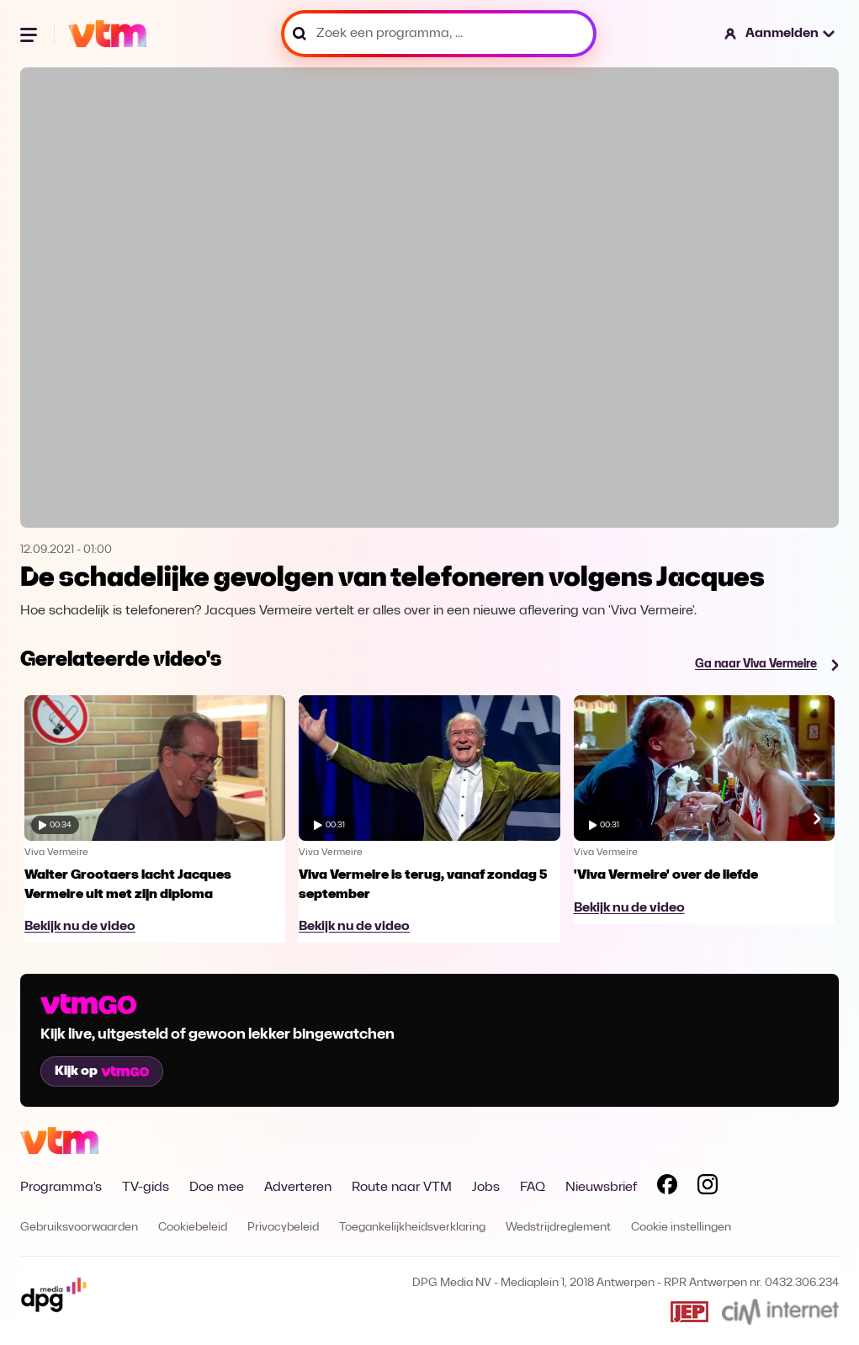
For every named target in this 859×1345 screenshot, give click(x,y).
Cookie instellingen (681, 1227)
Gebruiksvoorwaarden (79, 1227)
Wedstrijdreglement (558, 1227)
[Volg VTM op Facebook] (667, 1187)
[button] (780, 34)
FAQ (532, 1187)
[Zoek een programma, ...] (438, 33)
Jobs (486, 1187)
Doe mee (216, 1187)
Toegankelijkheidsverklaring (412, 1227)
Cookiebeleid (192, 1227)
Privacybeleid (283, 1227)
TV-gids (145, 1187)
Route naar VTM (402, 1187)
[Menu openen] (30, 34)
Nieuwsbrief (601, 1187)
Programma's (61, 1187)
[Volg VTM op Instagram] (707, 1187)
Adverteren (297, 1187)
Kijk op (102, 1071)
